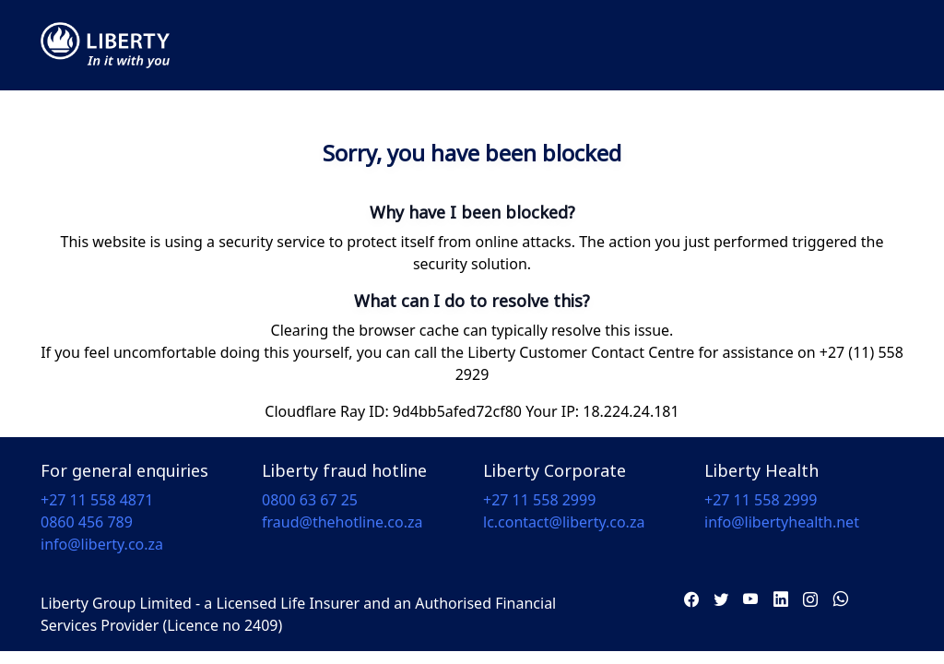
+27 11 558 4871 (97, 500)
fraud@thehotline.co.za (342, 522)
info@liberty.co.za (102, 544)
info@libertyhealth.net (781, 522)
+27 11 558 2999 (539, 500)
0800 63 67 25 (310, 500)
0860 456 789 (87, 522)
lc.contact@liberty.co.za (563, 522)
